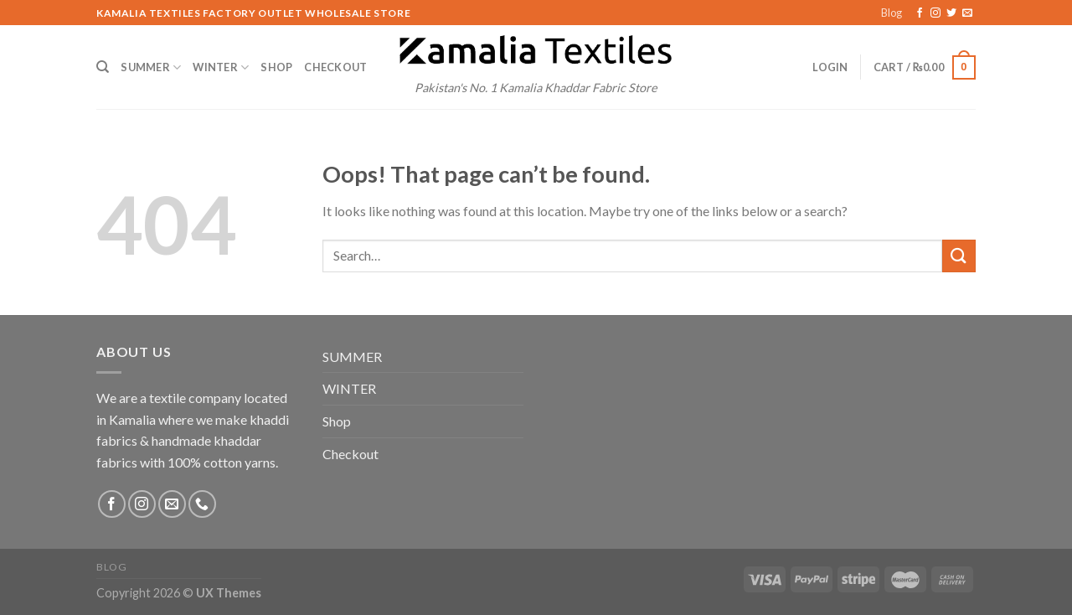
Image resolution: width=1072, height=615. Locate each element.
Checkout (335, 67)
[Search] (102, 67)
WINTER (221, 67)
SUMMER (151, 67)
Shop (276, 67)
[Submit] (959, 256)
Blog (891, 12)
